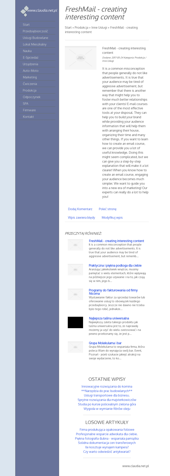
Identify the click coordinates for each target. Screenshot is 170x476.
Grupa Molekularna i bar (105, 343)
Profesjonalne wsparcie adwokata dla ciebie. (107, 434)
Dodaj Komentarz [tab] (80, 209)
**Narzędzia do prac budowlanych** (106, 391)
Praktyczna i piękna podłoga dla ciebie (115, 265)
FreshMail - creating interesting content (116, 241)
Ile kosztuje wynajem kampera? (107, 447)
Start (68, 27)
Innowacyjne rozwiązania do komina (107, 386)
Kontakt (28, 117)
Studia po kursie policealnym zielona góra (107, 404)
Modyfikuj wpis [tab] (112, 217)
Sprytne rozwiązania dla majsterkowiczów (107, 400)
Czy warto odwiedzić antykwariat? (107, 452)
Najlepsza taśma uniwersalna (109, 318)
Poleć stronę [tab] (108, 209)
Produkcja (81, 27)
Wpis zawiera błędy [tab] (81, 217)
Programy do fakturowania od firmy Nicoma (113, 292)
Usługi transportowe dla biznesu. (107, 395)
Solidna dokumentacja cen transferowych (107, 443)
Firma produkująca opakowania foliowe (107, 429)
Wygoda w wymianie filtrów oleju (107, 409)
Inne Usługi (99, 27)
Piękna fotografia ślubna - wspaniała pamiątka (107, 438)
